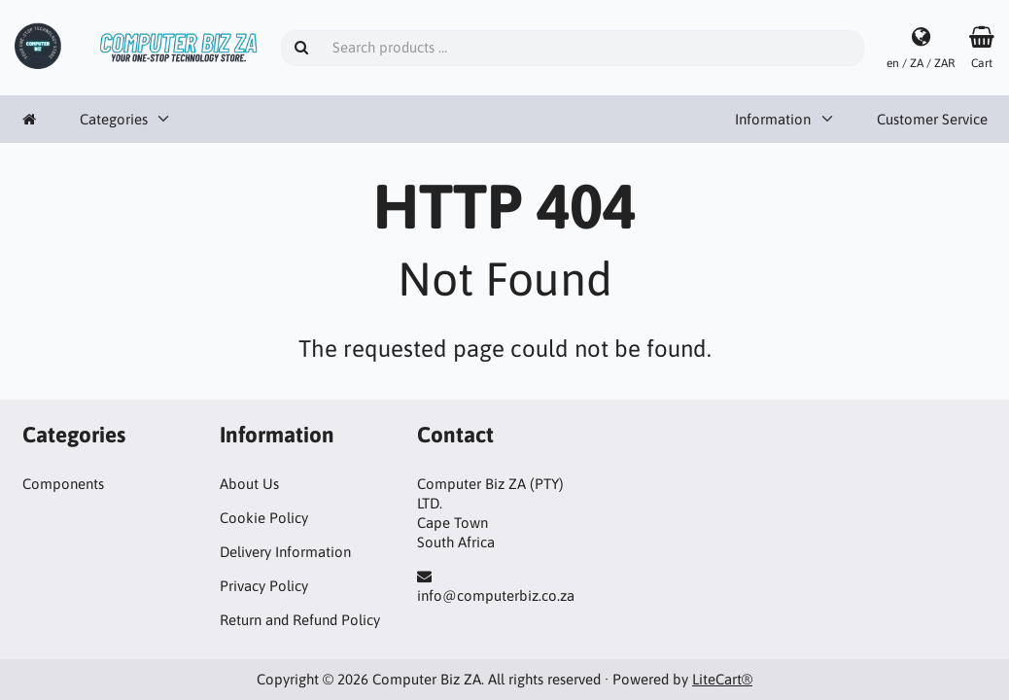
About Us (249, 483)
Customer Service (932, 119)
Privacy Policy (264, 586)
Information (773, 119)
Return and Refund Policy (300, 620)
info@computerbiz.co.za (495, 595)
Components (63, 483)
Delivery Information (285, 551)
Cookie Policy (264, 517)
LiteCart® (722, 679)
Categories (114, 119)
